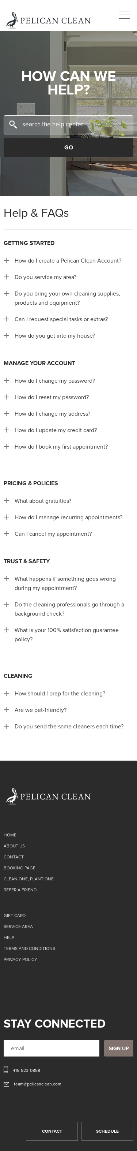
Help (9, 938)
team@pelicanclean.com (37, 1084)
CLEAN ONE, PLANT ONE (29, 879)
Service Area (18, 927)
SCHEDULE (107, 1131)
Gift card (15, 916)
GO (68, 148)
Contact (14, 857)
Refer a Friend (20, 890)
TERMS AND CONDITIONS (29, 949)
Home (10, 835)
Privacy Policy (20, 960)
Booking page (19, 868)
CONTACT (52, 1131)
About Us (14, 846)
